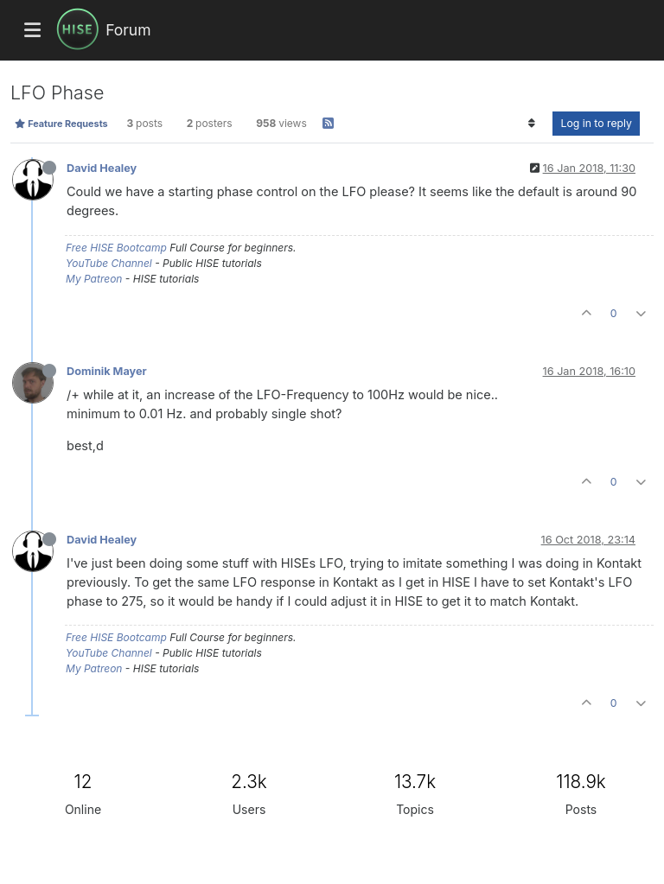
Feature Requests (61, 124)
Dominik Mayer (107, 371)
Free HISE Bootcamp (116, 247)
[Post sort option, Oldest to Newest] (531, 123)
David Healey (102, 168)
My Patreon (94, 278)
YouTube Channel (109, 263)
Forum (127, 30)
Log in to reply (596, 123)
